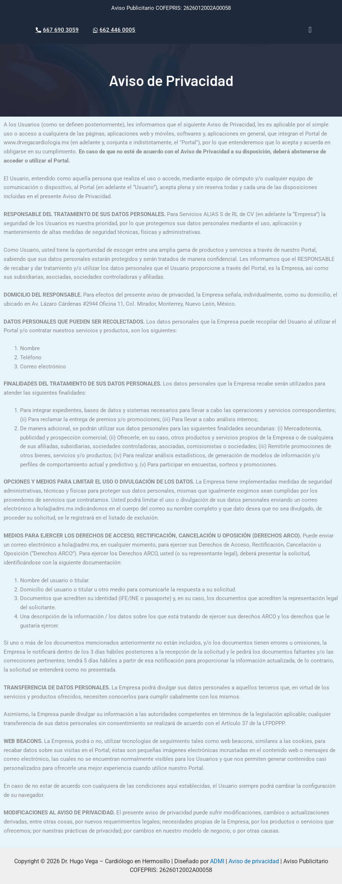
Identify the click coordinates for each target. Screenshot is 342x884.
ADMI (217, 861)
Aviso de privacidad (254, 861)
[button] (310, 30)
